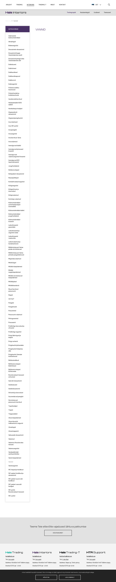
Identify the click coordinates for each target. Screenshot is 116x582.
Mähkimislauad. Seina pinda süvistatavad (15, 249)
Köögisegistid (13, 186)
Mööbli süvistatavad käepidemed (15, 277)
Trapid (10, 411)
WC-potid (11, 497)
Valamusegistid (13, 449)
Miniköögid (12, 263)
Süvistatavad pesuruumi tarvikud (15, 402)
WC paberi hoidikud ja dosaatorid (15, 475)
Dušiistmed (12, 69)
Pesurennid (12, 311)
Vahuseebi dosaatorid (15, 436)
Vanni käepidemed (14, 459)
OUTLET (11, 300)
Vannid (10, 463)
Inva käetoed (12, 123)
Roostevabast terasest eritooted (16, 377)
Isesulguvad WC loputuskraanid (14, 162)
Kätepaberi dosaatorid (16, 175)
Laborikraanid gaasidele (13, 227)
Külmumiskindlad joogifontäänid (14, 216)
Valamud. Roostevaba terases (15, 444)
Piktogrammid (13, 319)
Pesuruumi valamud (15, 315)
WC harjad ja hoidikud (15, 470)
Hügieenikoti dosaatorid (12, 114)
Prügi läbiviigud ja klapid (14, 337)
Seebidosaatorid (14, 389)
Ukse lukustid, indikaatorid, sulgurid (15, 423)
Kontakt (62, 5)
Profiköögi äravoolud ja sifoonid (16, 328)
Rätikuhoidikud (13, 361)
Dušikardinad (12, 73)
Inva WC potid (13, 127)
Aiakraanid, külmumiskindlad (14, 37)
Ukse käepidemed (14, 418)
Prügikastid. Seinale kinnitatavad (15, 356)
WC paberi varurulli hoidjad (15, 486)
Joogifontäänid (13, 167)
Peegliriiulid (12, 307)
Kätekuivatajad (13, 171)
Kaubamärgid (84, 13)
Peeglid (11, 304)
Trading (19, 5)
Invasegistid (12, 134)
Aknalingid (12, 42)
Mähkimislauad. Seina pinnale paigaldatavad (16, 254)
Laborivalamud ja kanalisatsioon (14, 243)
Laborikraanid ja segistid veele (13, 232)
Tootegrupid (71, 13)
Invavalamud (12, 142)
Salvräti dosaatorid (15, 382)
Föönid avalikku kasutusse (13, 89)
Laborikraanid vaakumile (13, 238)
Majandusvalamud (14, 259)
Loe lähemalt (69, 577)
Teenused (107, 13)
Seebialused (12, 385)
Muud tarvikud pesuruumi (13, 291)
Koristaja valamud (14, 200)
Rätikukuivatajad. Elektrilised (14, 366)
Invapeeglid (12, 131)
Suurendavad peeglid (15, 397)
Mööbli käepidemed (15, 267)
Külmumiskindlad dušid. (16, 211)
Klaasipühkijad (13, 178)
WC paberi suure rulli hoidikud (15, 481)
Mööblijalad (12, 282)
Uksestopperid (13, 432)
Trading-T (42, 5)
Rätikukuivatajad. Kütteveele (14, 371)
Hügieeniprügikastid (15, 119)
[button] (109, 5)
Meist (53, 5)
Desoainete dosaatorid (16, 50)
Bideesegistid (13, 46)
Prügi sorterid (13, 342)
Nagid (10, 296)
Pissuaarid (12, 323)
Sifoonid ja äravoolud (15, 393)
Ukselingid (12, 428)
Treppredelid (12, 414)
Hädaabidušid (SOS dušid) (15, 104)
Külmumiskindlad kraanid (14, 221)
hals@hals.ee (10, 557)
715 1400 (11, 560)
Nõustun (46, 577)
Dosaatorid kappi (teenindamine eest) (15, 55)
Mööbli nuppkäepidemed (14, 272)
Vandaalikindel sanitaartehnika (13, 454)
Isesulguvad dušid (14, 146)
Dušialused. (12, 65)
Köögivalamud (13, 196)
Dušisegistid (12, 85)
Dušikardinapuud (14, 77)
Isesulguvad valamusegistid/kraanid (16, 156)
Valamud (11, 440)
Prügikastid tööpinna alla (15, 351)
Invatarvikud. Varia (14, 138)
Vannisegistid (13, 466)
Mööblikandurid (13, 286)
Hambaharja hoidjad (15, 109)
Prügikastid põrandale (16, 346)
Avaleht (9, 5)
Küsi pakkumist (58, 533)
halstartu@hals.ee (66, 557)
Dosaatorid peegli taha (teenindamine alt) (16, 60)
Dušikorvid (12, 81)
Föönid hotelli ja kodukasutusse (13, 95)
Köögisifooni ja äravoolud (13, 191)
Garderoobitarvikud (15, 100)
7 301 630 (65, 560)
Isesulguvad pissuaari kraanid (15, 151)
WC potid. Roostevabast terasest (16, 492)
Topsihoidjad (12, 407)
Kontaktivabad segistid (16, 182)
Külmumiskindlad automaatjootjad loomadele (14, 205)
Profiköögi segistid (14, 333)
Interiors (30, 5)
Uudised (96, 13)
